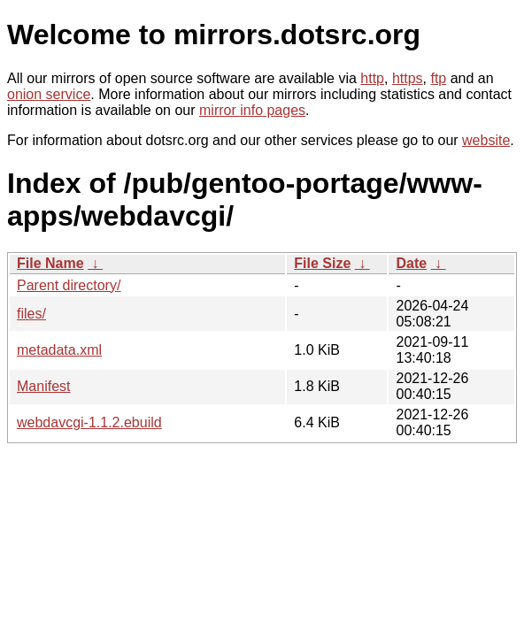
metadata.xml (59, 349)
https (407, 78)
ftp (438, 78)
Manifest (43, 386)
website (486, 140)
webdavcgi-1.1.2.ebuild (89, 422)
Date (411, 263)
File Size (322, 263)
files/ (31, 313)
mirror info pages (252, 110)
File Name (50, 263)
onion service (48, 94)
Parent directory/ (68, 285)
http (372, 78)
